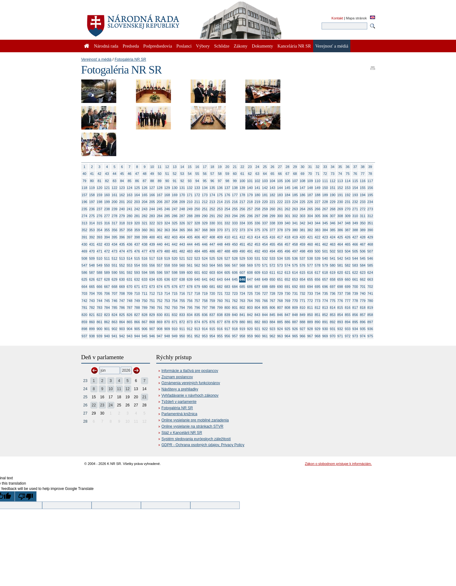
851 (317, 315)
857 (362, 315)
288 (190, 216)
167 (159, 195)
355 (107, 230)
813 (325, 307)
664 (84, 286)
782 (92, 307)
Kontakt (337, 18)
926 (295, 329)
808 (287, 307)
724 (242, 293)
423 (325, 237)
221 (272, 202)
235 (84, 209)
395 (114, 237)
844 (265, 315)
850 (310, 315)
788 (137, 307)
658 (332, 279)
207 (167, 202)
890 (317, 322)
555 (144, 265)
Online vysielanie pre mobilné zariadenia (195, 420)
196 (84, 202)
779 (362, 301)
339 (280, 223)
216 (235, 202)
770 (295, 301)
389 (362, 230)
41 (92, 174)
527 (227, 258)
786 (122, 307)
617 (317, 272)
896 (362, 322)
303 (302, 216)
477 (144, 251)
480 (167, 251)
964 (287, 336)
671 (137, 286)
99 (235, 181)
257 (250, 209)
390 (370, 230)
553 (129, 265)
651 (280, 279)
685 (242, 286)
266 (317, 209)
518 (159, 258)
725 (250, 293)
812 (317, 307)
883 (265, 322)
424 (332, 237)
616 (310, 272)
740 (362, 293)
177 (235, 195)
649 (265, 279)
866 (137, 322)
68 (295, 174)
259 (265, 209)
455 (272, 244)
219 (257, 202)
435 (122, 244)
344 (317, 223)
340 (287, 223)
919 (242, 329)
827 (137, 315)
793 (175, 307)
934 (355, 329)
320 (137, 223)
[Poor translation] (26, 496)
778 (355, 301)
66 (280, 174)
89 (160, 181)
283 (152, 216)
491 (250, 251)
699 (347, 286)
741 (370, 293)
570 (257, 265)
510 (99, 258)
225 (302, 202)
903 (122, 329)
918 (235, 329)
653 (295, 279)
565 (220, 265)
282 (144, 216)
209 (182, 202)
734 (317, 293)
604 (220, 272)
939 (99, 336)
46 (129, 174)
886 (287, 322)
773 (317, 301)
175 (220, 195)
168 (167, 195)
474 (122, 251)
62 (250, 174)
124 (129, 188)
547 (84, 265)
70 (310, 174)
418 (287, 237)
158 (92, 195)
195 (370, 195)
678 (190, 286)
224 (295, 202)
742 (84, 301)
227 (317, 202)
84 (122, 181)
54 (190, 174)
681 (212, 286)
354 (99, 230)
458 (295, 244)
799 (220, 307)
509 (92, 258)
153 (347, 188)
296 (250, 216)
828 (144, 315)
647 (250, 279)
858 (370, 315)
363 (167, 230)
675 (167, 286)
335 (250, 223)
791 (159, 307)
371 (227, 230)
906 (144, 329)
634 (152, 279)
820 (84, 315)
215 (227, 202)
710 (137, 293)
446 (205, 244)
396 (122, 237)
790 (152, 307)
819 (370, 307)
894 (347, 322)
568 (242, 265)
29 (295, 167)
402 (167, 237)
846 (280, 315)
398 (137, 237)
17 (205, 167)
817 (355, 307)
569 (250, 265)
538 (310, 258)
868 (152, 322)
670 (129, 286)
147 (302, 188)
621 (347, 272)
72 (325, 174)
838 (220, 315)
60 (235, 174)
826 (129, 315)
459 (302, 244)
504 (347, 251)
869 (159, 322)
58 (220, 174)
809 (295, 307)
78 (370, 174)
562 (197, 265)
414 (257, 237)
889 (310, 322)
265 (310, 209)
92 (182, 181)
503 (340, 251)
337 (265, 223)
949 (175, 336)
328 (197, 223)
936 (370, 329)
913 (197, 329)
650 (272, 279)
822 (99, 315)
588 (99, 272)
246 (167, 209)
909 (167, 329)
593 (137, 272)
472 (107, 251)
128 (159, 188)
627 (99, 279)
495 (280, 251)
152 (340, 188)
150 (325, 188)
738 (347, 293)
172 (197, 195)
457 (287, 244)
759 (212, 301)
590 (114, 272)
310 (355, 216)
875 (205, 322)
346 (332, 223)
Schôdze (221, 45)
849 (302, 315)
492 (257, 251)
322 (152, 223)
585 (370, 265)
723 (235, 293)
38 (362, 167)
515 (137, 258)
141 (257, 188)
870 (167, 322)
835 (197, 315)
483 (190, 251)
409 (220, 237)
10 (152, 167)
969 (325, 336)
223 (287, 202)
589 (107, 272)
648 (257, 279)
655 (310, 279)
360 (144, 230)
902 (114, 329)
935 (362, 329)
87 (144, 181)
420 (302, 237)
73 (332, 174)
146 (295, 188)
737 (340, 293)
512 (114, 258)
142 (265, 188)
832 (175, 315)
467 (362, 244)
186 (302, 195)
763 (242, 301)
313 (84, 223)
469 (84, 251)
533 (272, 258)
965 (295, 336)
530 (250, 258)
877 (220, 322)
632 (137, 279)
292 (220, 216)
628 (107, 279)
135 (212, 188)
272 (362, 209)
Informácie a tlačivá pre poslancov (190, 371)
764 (250, 301)
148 (310, 188)
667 (107, 286)
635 (159, 279)
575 (295, 265)
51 (167, 174)
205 (152, 202)
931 (332, 329)
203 (137, 202)
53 (182, 174)
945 (144, 336)
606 (235, 272)
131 (182, 188)
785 (114, 307)
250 (197, 209)
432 (99, 244)
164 (137, 195)
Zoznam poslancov (177, 377)
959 (250, 336)
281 (137, 216)
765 (257, 301)
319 (129, 223)
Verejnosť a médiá (96, 59)
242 (137, 209)
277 (107, 216)
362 (159, 230)
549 (99, 265)
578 (317, 265)
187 (310, 195)
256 (242, 209)
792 (167, 307)
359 (137, 230)
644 (227, 279)
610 (265, 272)
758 (205, 301)
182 (272, 195)
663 (370, 279)
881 (250, 322)
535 (287, 258)
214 (220, 202)
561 (190, 265)
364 (175, 230)
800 (227, 307)
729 (280, 293)
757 (197, 301)
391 (84, 237)
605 (227, 272)
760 (220, 301)
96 (212, 181)
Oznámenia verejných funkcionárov (191, 383)
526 (220, 258)
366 (190, 230)
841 (242, 315)
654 (302, 279)
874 (197, 322)
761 (227, 301)
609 (257, 272)
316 (107, 223)
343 (310, 223)
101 (250, 181)
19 (220, 167)
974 (362, 336)
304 (310, 216)
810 (302, 307)
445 (197, 244)
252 (212, 209)
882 (257, 322)
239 (114, 209)
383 (317, 230)
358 (129, 230)
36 (347, 167)
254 (227, 209)
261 (280, 209)
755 (182, 301)
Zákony (241, 45)
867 (144, 322)
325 (175, 223)
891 (325, 322)
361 (152, 230)
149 (317, 188)
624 (370, 272)
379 (287, 230)
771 (302, 301)
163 (129, 195)
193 (355, 195)
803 (250, 307)
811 (310, 307)
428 (362, 237)
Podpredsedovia (157, 45)
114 (347, 181)
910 (175, 329)
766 (265, 301)
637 (175, 279)
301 (287, 216)
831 (167, 315)
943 (129, 336)
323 (159, 223)
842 (250, 315)
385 (332, 230)
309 (347, 216)
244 (152, 209)
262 (287, 209)
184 (287, 195)
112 (332, 181)
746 (114, 301)
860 (92, 322)
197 (92, 202)
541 (332, 258)
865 (129, 322)
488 (227, 251)
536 (295, 258)
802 (242, 307)
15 (190, 167)
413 (250, 237)
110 (317, 181)
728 (272, 293)
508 (84, 258)
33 (325, 167)
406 (197, 237)
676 (175, 286)
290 (205, 216)
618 (325, 272)
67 (287, 174)
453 (257, 244)
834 (190, 315)
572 (272, 265)
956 (227, 336)
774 (325, 301)
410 (227, 237)
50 (160, 174)
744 (99, 301)
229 (332, 202)
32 (317, 167)
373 (242, 230)
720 (212, 293)
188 (317, 195)
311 (362, 216)
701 (362, 286)
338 (272, 223)
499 (310, 251)
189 (325, 195)
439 (152, 244)
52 (175, 174)
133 (197, 188)
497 (295, 251)
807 (280, 307)
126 (144, 188)
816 (347, 307)
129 (167, 188)
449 (227, 244)
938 (92, 336)
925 (287, 329)
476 (137, 251)
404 (182, 237)
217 (242, 202)
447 (212, 244)
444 (190, 244)
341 (295, 223)
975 (370, 336)
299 (272, 216)
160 (107, 195)
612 (280, 272)
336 (257, 223)
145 (287, 188)
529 (242, 258)
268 (332, 209)
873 (190, 322)
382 (310, 230)
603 (212, 272)
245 (159, 209)
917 (227, 329)
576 (302, 265)
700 (355, 286)
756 (190, 301)
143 (272, 188)
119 (92, 188)
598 (175, 272)
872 (182, 322)
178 (242, 195)
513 (122, 258)
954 (212, 336)
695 (317, 286)
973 (355, 336)
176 (227, 195)
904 (129, 329)
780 (370, 301)
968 (317, 336)
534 (280, 258)
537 (302, 258)
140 (250, 188)
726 (257, 293)
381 (302, 230)
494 (272, 251)
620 (340, 272)
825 (122, 315)
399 (144, 237)
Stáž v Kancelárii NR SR (182, 433)
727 (265, 293)
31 (310, 167)
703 (84, 293)
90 (167, 181)
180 (257, 195)
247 (175, 209)
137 (227, 188)
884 (272, 322)
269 (340, 209)
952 (197, 336)
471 (99, 251)
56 (205, 174)
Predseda (131, 45)
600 (190, 272)
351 (370, 223)
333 (235, 223)
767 (272, 301)
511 (107, 258)
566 (227, 265)
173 (205, 195)
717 (190, 293)
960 (257, 336)
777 (347, 301)
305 (317, 216)
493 (265, 251)
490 (242, 251)
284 (159, 216)
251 (205, 209)
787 (129, 307)
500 (317, 251)
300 (280, 216)
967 (310, 336)
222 (280, 202)
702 (370, 286)
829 (152, 315)
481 (175, 251)
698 (340, 286)
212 (205, 202)
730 (287, 293)
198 (99, 202)
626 (92, 279)
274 (84, 216)
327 (190, 223)
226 (310, 202)
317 (114, 223)
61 (242, 174)
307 (332, 216)
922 (265, 329)
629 (114, 279)
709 (129, 293)
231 (347, 202)
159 (99, 195)
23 (250, 167)
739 (355, 293)
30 (302, 167)
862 (107, 322)
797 (205, 307)
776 (340, 301)
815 (340, 307)
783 (99, 307)
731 (295, 293)
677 (182, 286)
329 (205, 223)
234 (370, 202)
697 (332, 286)
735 (325, 293)
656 (317, 279)
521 (182, 258)
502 (332, 251)
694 (310, 286)
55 (197, 174)
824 (114, 315)
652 (287, 279)
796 (197, 307)
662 (362, 279)
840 (235, 315)
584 (362, 265)
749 (137, 301)
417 (280, 237)
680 (205, 286)
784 (107, 307)
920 (250, 329)
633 (144, 279)
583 (355, 265)
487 (220, 251)
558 (167, 265)
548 (92, 265)
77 (362, 174)
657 (325, 279)
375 (257, 230)
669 (122, 286)
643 (220, 279)
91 (175, 181)
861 (99, 322)
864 (122, 322)
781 (84, 307)
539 (317, 258)
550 (107, 265)
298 (265, 216)
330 (212, 223)
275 (92, 216)
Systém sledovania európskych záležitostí (196, 439)
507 (370, 251)
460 (310, 244)
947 (159, 336)
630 (122, 279)
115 (355, 181)
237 (99, 209)
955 (220, 336)
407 (205, 237)
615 (302, 272)
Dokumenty (262, 45)
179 (250, 195)
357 (122, 230)
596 (159, 272)
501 (325, 251)
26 (272, 167)
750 (144, 301)
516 (144, 258)
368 (205, 230)
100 (242, 181)
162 (122, 195)
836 (205, 315)
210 (190, 202)
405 (190, 237)
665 (92, 286)
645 (235, 279)
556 (152, 265)
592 (129, 272)
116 (362, 181)
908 (159, 329)
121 (107, 188)
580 (332, 265)
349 (355, 223)
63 (257, 174)
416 (272, 237)
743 (92, 301)
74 (340, 174)
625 (84, 279)
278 (114, 216)
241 (129, 209)
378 (280, 230)
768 (280, 301)
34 (332, 167)
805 (265, 307)
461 (317, 244)
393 (99, 237)
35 (340, 167)
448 (220, 244)
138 (235, 188)
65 (272, 174)
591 (122, 272)
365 (182, 230)
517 (152, 258)
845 (272, 315)
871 (175, 322)
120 (99, 188)
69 (302, 174)
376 (265, 230)
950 (182, 336)
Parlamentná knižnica (180, 414)
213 (212, 202)
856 (355, 315)
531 (257, 258)
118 (84, 188)
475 (129, 251)
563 (205, 265)
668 (114, 286)
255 (235, 209)
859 (84, 322)
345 (325, 223)
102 (257, 181)
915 (212, 329)
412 (242, 237)
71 (317, 174)
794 (182, 307)
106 (287, 181)
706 (107, 293)
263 (295, 209)
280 (129, 216)
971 (340, 336)
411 (235, 237)
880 (242, 322)
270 (347, 209)
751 (152, 301)
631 (129, 279)
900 (99, 329)
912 (190, 329)
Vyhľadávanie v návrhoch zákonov (190, 395)
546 (370, 258)
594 (144, 272)
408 (212, 237)
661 (355, 279)
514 (129, 258)
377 (272, 230)
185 (295, 195)
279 (122, 216)
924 (280, 329)
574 (287, 265)
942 (122, 336)
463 (332, 244)
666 (99, 286)
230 (340, 202)
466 (355, 244)
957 (235, 336)
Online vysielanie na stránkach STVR (192, 426)
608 (250, 272)
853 (332, 315)
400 (152, 237)
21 (235, 167)
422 (317, 237)
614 (295, 272)
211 (197, 202)
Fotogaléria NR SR (130, 59)
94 (197, 181)
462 (325, 244)
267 (325, 209)
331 (220, 223)
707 (114, 293)
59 (227, 174)
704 (92, 293)
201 (122, 202)
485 (205, 251)
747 (122, 301)
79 (84, 181)
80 (92, 181)
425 (340, 237)
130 (175, 188)
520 (175, 258)
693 (302, 286)
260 (272, 209)
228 (325, 202)
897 (370, 322)
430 (84, 244)
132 (190, 188)
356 (114, 230)
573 (280, 265)
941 (114, 336)
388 (355, 230)
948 (167, 336)
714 (167, 293)
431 (92, 244)
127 (152, 188)
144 (280, 188)
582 (347, 265)
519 (167, 258)
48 (144, 174)
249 (190, 209)
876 (212, 322)
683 (227, 286)
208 (175, 202)
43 (107, 174)
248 (182, 209)
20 (227, 167)
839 (227, 315)
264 (302, 209)
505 (355, 251)
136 (220, 188)
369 (212, 230)
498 (302, 251)
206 (159, 202)
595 (152, 272)
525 (212, 258)
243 (144, 209)
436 (129, 244)
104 (272, 181)
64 (265, 174)
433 (107, 244)
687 (257, 286)
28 (287, 167)
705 (99, 293)
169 (175, 195)
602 (205, 272)
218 (250, 202)
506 (362, 251)
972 (347, 336)
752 (159, 301)
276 (99, 216)
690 (280, 286)
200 (114, 202)
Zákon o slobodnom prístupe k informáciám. (338, 464)
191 (340, 195)
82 (107, 181)
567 (235, 265)
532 (265, 258)
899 (92, 329)
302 (295, 216)
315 (99, 223)
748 (129, 301)
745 (107, 301)
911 (182, 329)
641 (205, 279)
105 (280, 181)
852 (325, 315)
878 (227, 322)
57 (212, 174)
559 (175, 265)
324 (167, 223)
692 (295, 286)
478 (152, 251)
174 (212, 195)
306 (325, 216)
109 (310, 181)
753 (167, 301)
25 (265, 167)
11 (160, 167)
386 (340, 230)
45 (122, 174)
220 (265, 202)
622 (355, 272)
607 (242, 272)
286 (175, 216)
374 (250, 230)
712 (152, 293)
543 (347, 258)
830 (159, 315)
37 (355, 167)
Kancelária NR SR (294, 45)
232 (355, 202)
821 (92, 315)
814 (332, 307)
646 (242, 279)
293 (227, 216)
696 (325, 286)
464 (340, 244)
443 (182, 244)
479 (159, 251)
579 (325, 265)
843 (257, 315)
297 (257, 216)
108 (302, 181)
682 (220, 286)
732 (302, 293)
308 (340, 216)
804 (257, 307)
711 (144, 293)
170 (182, 195)
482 (182, 251)
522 (190, 258)
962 (272, 336)
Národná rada (106, 45)
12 (167, 167)
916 (220, 329)
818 (362, 307)
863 (114, 322)
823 (107, 315)
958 (242, 336)
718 (197, 293)
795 (190, 307)
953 (205, 336)
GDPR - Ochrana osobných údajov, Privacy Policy (203, 445)
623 (362, 272)
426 (347, 237)
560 (182, 265)
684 (235, 286)
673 (152, 286)
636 (167, 279)
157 (84, 195)
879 (235, 322)
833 (182, 315)
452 (250, 244)
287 (182, 216)
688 (265, 286)
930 (325, 329)
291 (212, 216)
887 (295, 322)
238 (107, 209)
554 (137, 265)
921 (257, 329)
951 (190, 336)
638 (182, 279)
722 (227, 293)
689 (272, 286)
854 (340, 315)
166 (152, 195)
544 (355, 258)
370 (220, 230)
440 (159, 244)
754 (175, 301)
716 (182, 293)
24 (257, 167)
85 (129, 181)
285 (167, 216)
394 (107, 237)
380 (295, 230)
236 (92, 209)
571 (265, 265)
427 (355, 237)
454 (265, 244)
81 (99, 181)
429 (370, 237)
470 (92, 251)
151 (332, 188)
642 (212, 279)
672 (144, 286)
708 (122, 293)
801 (235, 307)
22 (242, 167)
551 (114, 265)
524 (205, 258)
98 (227, 181)
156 (370, 188)
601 (197, 272)
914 (205, 329)
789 (144, 307)
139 (242, 188)
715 (175, 293)
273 (370, 209)
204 (144, 202)
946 (152, 336)
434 (114, 244)
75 (347, 174)
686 (250, 286)
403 (175, 237)
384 (325, 230)
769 (287, 301)
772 (310, 301)
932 (340, 329)
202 (129, 202)
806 (272, 307)
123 (122, 188)
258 (257, 209)
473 (114, 251)
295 (242, 216)
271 (355, 209)
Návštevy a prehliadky (180, 389)
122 (114, 188)
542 (340, 258)
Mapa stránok (356, 18)
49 (152, 174)
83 (114, 181)
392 (92, 237)
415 (265, 237)
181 (265, 195)
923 (272, 329)
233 (362, 202)
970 (332, 336)
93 (190, 181)
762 (235, 301)
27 (280, 167)
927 (302, 329)
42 (99, 174)
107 (295, 181)
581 (340, 265)
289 (197, 216)
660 (347, 279)
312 (370, 216)
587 (92, 272)
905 (137, 329)
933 (347, 329)
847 (287, 315)
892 (332, 322)
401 (159, 237)
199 (107, 202)
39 (370, 167)
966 (302, 336)
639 (190, 279)
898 (84, 329)
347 (340, 223)
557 (159, 265)
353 (92, 230)
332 (227, 223)
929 (317, 329)
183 (280, 195)
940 (107, 336)
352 (84, 230)
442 (175, 244)
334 (242, 223)
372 (235, 230)
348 (347, 223)
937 (84, 336)
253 (220, 209)
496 (287, 251)
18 (212, 167)
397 (129, 237)
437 (137, 244)
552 (122, 265)
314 (92, 223)
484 (197, 251)
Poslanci (184, 45)
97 (220, 181)
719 (205, 293)
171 (190, 195)
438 (144, 244)
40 (84, 174)
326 (182, 223)
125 (137, 188)
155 (362, 188)
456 (280, 244)
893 (340, 322)
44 (114, 174)
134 (205, 188)
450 (235, 244)
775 (332, 301)
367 (197, 230)
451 (242, 244)
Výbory (203, 45)
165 (144, 195)
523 (197, 258)
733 (310, 293)
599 (182, 272)
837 (212, 315)
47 (137, 174)
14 (182, 167)
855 (347, 315)
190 (332, 195)
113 (340, 181)
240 (122, 209)
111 (325, 181)
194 (362, 195)
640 (197, 279)
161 (114, 195)
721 (220, 293)
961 (265, 336)
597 (167, 272)
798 (212, 307)
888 (302, 322)
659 (340, 279)
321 (144, 223)
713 (159, 293)
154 (355, 188)
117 (370, 181)
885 (280, 322)
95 (205, 181)
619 (332, 272)
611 (272, 272)
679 (197, 286)
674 (159, 286)
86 (137, 181)
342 (302, 223)
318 (122, 223)
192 (347, 195)
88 (152, 181)
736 (332, 293)
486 (212, 251)
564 (212, 265)
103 (265, 181)
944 (137, 336)
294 (235, 216)
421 (310, 237)
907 (152, 329)
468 (370, 244)
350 (362, 223)
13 (175, 167)
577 (310, 265)
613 (287, 272)
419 (295, 237)
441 (167, 244)
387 (347, 230)
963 (280, 336)
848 (295, 315)
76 (355, 174)
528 (235, 258)
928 (310, 329)
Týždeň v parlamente (179, 402)
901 (107, 329)
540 (325, 258)
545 (362, 258)
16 (197, 167)
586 (84, 272)
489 (235, 251)
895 (355, 322)
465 (347, 244)
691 (287, 286)
